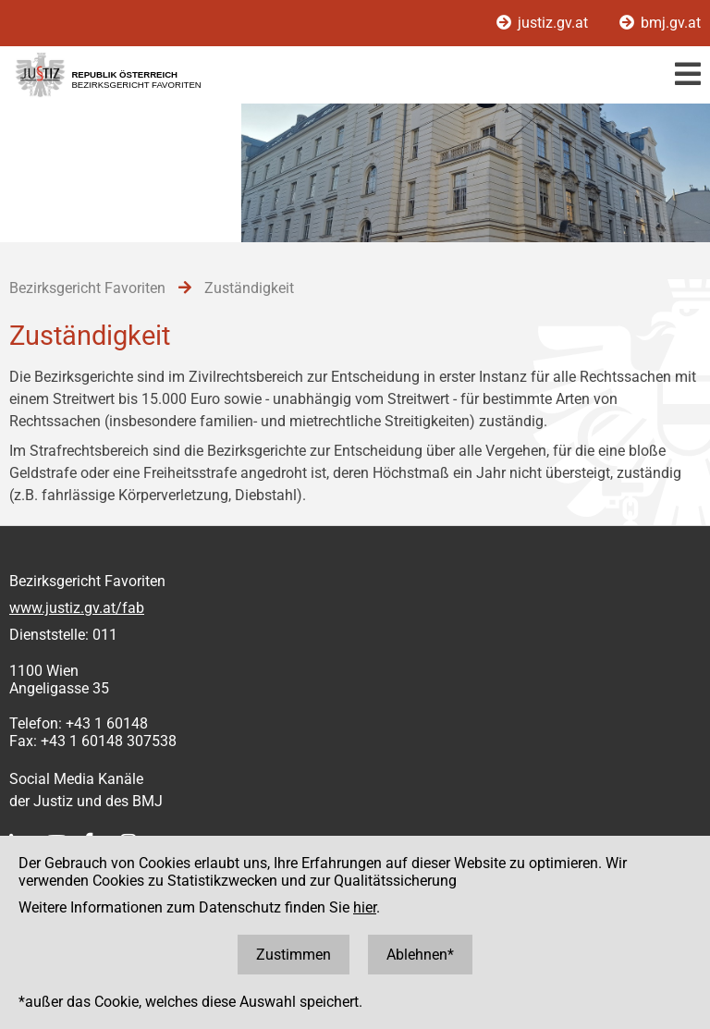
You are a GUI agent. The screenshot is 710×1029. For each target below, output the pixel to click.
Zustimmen (293, 954)
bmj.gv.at (660, 22)
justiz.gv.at (544, 22)
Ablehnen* (420, 954)
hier (364, 907)
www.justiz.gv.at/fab (76, 608)
